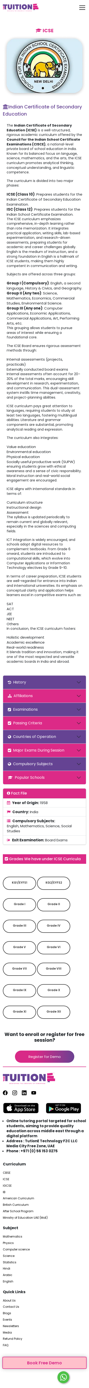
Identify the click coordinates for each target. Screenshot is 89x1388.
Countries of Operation (32, 736)
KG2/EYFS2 (54, 883)
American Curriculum (18, 1198)
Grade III (19, 926)
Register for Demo (44, 1056)
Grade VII (19, 968)
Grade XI (19, 1011)
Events (7, 1320)
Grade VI (54, 947)
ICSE (6, 1179)
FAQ (5, 1345)
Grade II (53, 904)
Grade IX (19, 990)
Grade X (53, 990)
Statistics (9, 1262)
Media (7, 1333)
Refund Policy (12, 1339)
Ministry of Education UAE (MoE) (25, 1218)
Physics (8, 1243)
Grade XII (54, 1011)
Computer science (16, 1249)
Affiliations (20, 696)
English (8, 1281)
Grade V (19, 947)
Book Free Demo (44, 1363)
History (17, 682)
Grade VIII (53, 968)
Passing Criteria (25, 723)
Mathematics (12, 1237)
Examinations (23, 709)
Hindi (6, 1269)
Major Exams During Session (36, 750)
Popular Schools (26, 777)
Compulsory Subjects (30, 764)
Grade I (19, 904)
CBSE (6, 1173)
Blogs (7, 1313)
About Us (9, 1301)
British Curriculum (16, 1205)
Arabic (7, 1275)
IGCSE (7, 1186)
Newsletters (11, 1326)
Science (8, 1256)
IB (4, 1192)
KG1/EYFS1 (19, 883)
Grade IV (54, 926)
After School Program (18, 1211)
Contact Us (11, 1307)
